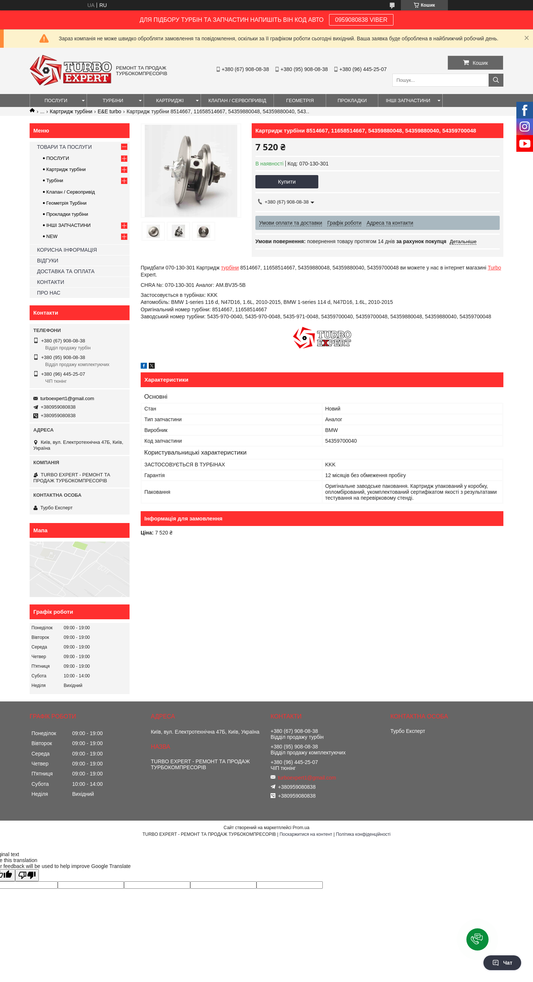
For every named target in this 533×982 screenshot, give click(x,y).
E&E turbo (109, 111)
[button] (477, 939)
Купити (287, 181)
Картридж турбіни (71, 111)
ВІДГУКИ (47, 261)
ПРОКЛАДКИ (352, 100)
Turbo (494, 268)
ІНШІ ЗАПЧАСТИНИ (408, 100)
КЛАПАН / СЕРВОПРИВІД (237, 100)
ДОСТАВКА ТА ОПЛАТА (65, 271)
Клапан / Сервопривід (70, 192)
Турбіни (54, 180)
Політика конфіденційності (363, 834)
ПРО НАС (48, 293)
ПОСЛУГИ (55, 100)
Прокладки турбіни (67, 214)
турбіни (230, 268)
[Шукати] (496, 80)
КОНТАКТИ (50, 282)
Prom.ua (301, 827)
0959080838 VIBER (361, 20)
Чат (502, 962)
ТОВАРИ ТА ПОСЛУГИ (64, 147)
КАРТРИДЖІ (170, 100)
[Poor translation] (27, 875)
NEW (51, 236)
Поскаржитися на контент (305, 834)
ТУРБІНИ (113, 100)
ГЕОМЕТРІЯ (300, 100)
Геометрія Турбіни (66, 203)
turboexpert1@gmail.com (67, 398)
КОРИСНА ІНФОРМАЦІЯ (67, 250)
